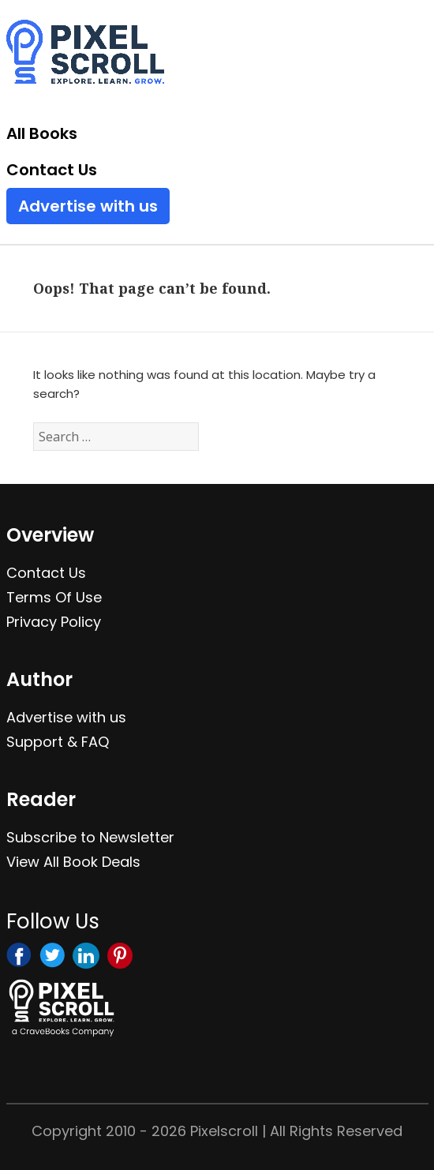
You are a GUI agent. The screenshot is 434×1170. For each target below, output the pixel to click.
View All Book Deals (73, 862)
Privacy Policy (53, 622)
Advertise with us (88, 206)
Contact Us (51, 170)
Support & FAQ (57, 742)
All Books (41, 133)
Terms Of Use (54, 597)
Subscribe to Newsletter (90, 837)
